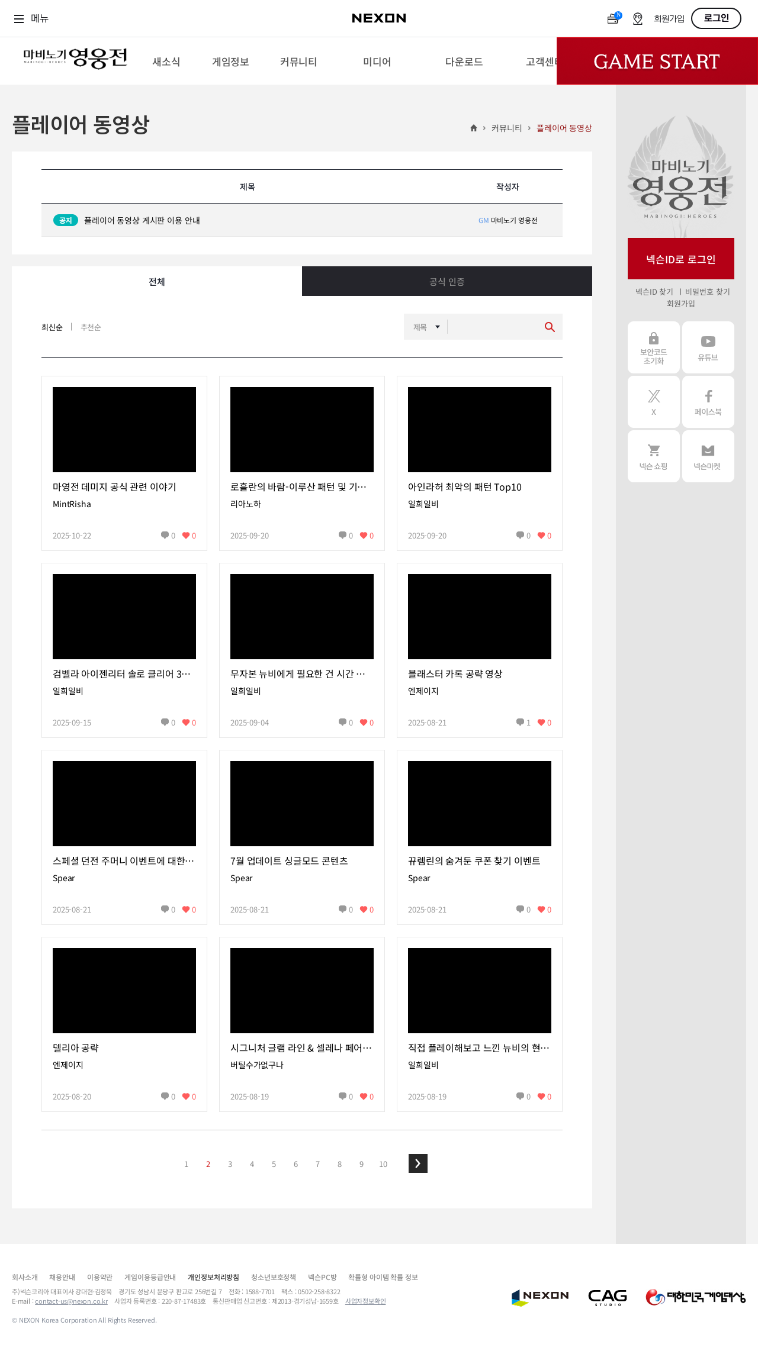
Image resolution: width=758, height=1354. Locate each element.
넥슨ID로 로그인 (681, 259)
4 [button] (252, 1163)
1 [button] (186, 1163)
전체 (157, 281)
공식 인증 (446, 281)
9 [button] (361, 1163)
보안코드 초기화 (654, 347)
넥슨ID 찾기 (654, 291)
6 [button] (296, 1163)
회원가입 (669, 19)
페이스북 (708, 402)
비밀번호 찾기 (707, 291)
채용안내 (62, 1277)
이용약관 (100, 1277)
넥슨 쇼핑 (654, 456)
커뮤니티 (507, 128)
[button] (418, 1163)
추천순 (91, 327)
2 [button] (208, 1163)
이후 (418, 1163)
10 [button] (383, 1163)
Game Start (657, 61)
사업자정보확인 (365, 1300)
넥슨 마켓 (708, 456)
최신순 (52, 327)
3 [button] (230, 1163)
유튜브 (708, 347)
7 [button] (318, 1163)
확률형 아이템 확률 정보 (382, 1277)
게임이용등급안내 (150, 1277)
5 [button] (274, 1163)
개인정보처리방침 (213, 1277)
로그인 (716, 18)
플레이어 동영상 (564, 128)
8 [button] (340, 1163)
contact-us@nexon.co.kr (71, 1300)
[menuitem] (166, 61)
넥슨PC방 (322, 1277)
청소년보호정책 (273, 1277)
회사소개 (24, 1277)
